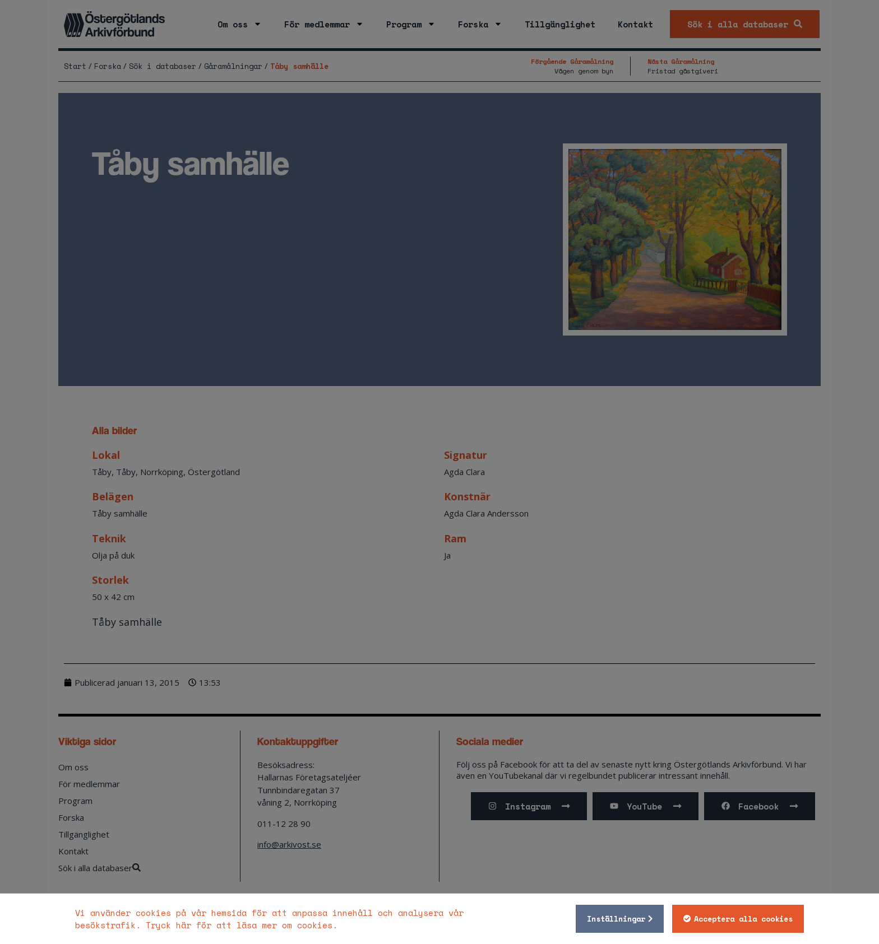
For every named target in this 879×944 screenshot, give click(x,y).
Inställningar (616, 918)
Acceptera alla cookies (743, 918)
